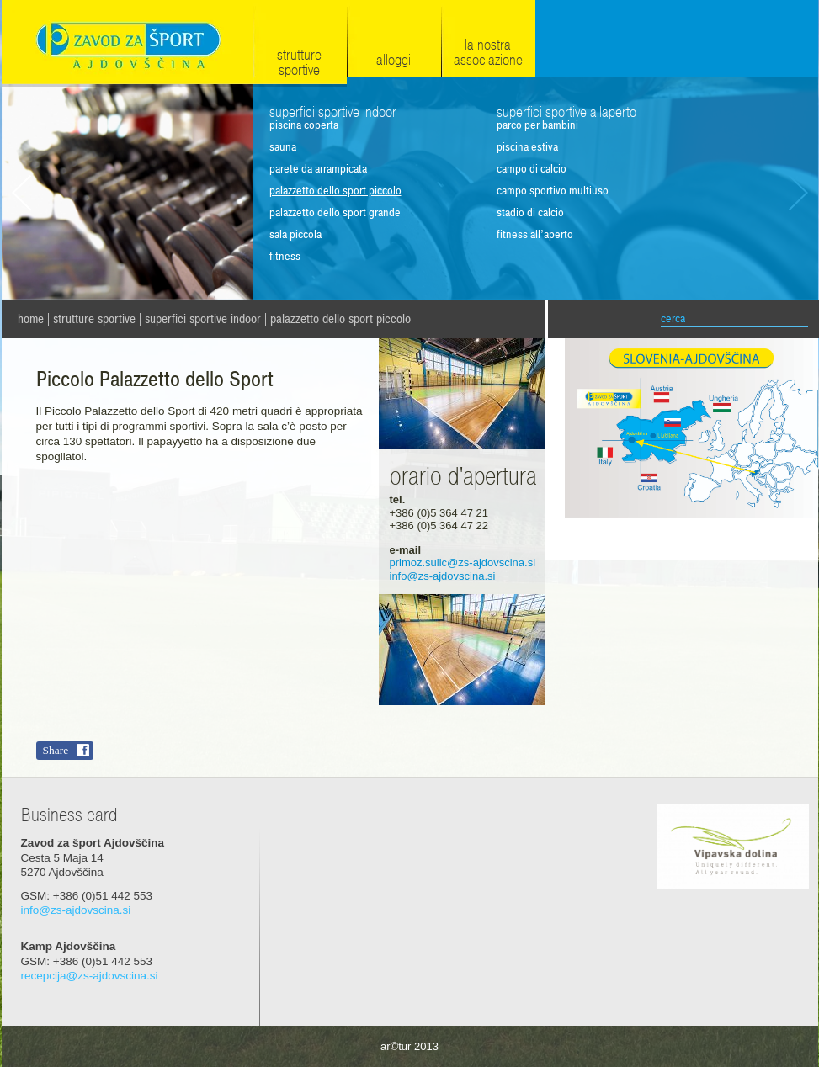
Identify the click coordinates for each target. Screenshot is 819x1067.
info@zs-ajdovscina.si (443, 576)
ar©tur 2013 (409, 1046)
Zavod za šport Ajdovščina (127, 43)
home (31, 319)
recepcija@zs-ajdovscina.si (89, 975)
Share (56, 750)
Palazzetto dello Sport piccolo (340, 319)
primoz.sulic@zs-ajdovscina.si (463, 562)
